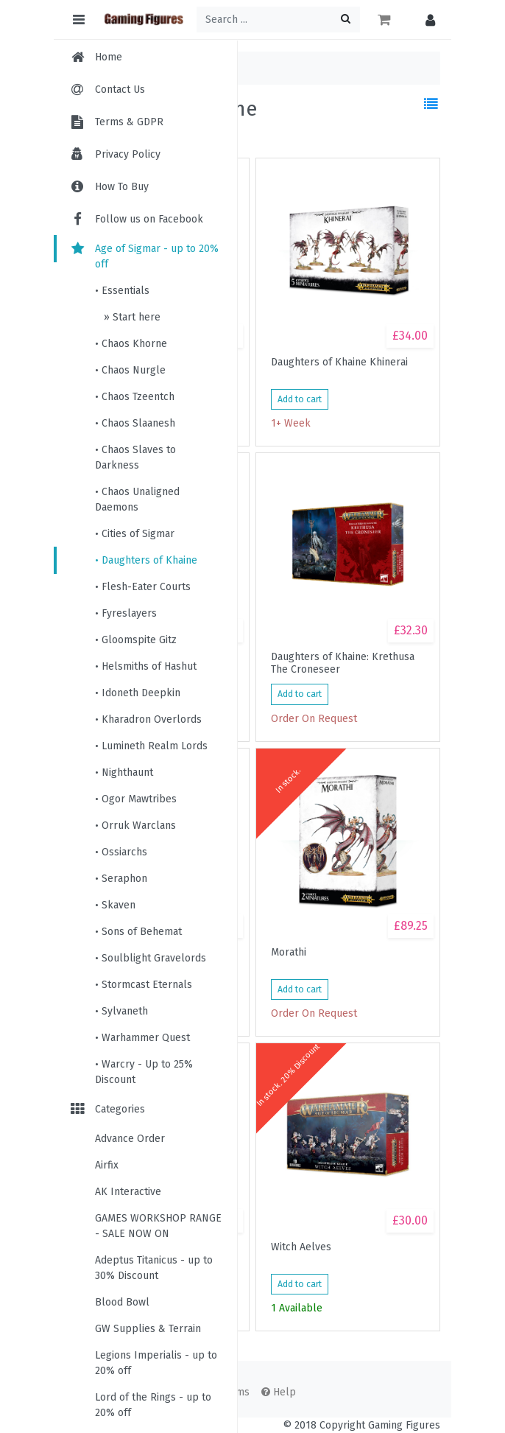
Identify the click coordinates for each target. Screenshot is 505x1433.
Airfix (107, 1165)
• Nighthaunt (124, 772)
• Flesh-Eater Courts (143, 587)
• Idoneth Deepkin (137, 693)
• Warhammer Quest (142, 1037)
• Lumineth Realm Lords (151, 746)
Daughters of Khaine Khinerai (339, 362)
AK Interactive (128, 1191)
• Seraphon (121, 878)
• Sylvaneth (121, 1011)
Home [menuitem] (108, 57)
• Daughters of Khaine (146, 560)
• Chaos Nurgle (130, 370)
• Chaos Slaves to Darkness (135, 458)
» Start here (130, 317)
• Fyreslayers (126, 613)
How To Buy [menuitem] (122, 187)
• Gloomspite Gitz (136, 640)
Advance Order (130, 1138)
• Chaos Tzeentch (134, 396)
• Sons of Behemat (138, 931)
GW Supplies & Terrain (148, 1328)
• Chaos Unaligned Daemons (137, 500)
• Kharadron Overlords (148, 719)
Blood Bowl (122, 1302)
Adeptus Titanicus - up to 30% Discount (154, 1268)
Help (278, 1392)
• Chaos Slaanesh (135, 423)
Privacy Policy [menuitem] (127, 154)
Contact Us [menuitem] (120, 89)
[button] (426, 19)
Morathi (288, 953)
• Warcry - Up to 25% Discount (144, 1072)
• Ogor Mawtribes (136, 799)
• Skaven (115, 905)
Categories (106, 1109)
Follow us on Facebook (135, 219)
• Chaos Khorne (131, 343)
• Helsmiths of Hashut (146, 666)
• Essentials (122, 290)
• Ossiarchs (121, 852)
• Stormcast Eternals (143, 984)
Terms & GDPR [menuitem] (129, 122)
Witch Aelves (301, 1247)
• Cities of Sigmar (134, 534)
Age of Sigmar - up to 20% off (143, 256)
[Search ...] (278, 19)
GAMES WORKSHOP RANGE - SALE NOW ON (158, 1226)
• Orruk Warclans (135, 825)
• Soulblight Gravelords (150, 958)
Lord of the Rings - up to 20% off (153, 1405)
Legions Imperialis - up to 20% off (156, 1363)
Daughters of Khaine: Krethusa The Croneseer (342, 663)
